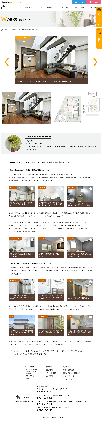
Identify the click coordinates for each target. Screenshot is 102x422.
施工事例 (94, 7)
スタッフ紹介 (30, 376)
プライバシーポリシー (70, 376)
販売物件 (50, 7)
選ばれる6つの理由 (31, 369)
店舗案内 (28, 374)
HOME (6, 30)
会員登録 (66, 367)
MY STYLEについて (31, 7)
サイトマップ (67, 379)
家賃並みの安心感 (31, 371)
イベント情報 (79, 7)
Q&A (27, 378)
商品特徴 (65, 7)
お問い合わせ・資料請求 (71, 373)
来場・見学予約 (68, 370)
